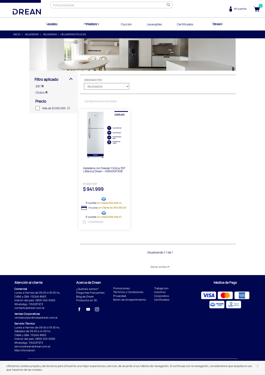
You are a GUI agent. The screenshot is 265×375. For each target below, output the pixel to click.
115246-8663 (38, 296)
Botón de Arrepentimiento (129, 299)
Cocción (125, 24)
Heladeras (32, 34)
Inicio (17, 34)
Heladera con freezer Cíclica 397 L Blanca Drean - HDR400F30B (104, 169)
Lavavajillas (154, 24)
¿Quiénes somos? (87, 289)
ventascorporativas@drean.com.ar (36, 317)
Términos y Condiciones (128, 292)
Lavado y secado (51, 24)
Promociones (121, 288)
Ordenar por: (93, 79)
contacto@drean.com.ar (29, 308)
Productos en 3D (86, 300)
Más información (24, 350)
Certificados (185, 24)
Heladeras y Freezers (91, 24)
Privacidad (119, 296)
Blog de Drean (85, 296)
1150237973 (36, 304)
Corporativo (161, 296)
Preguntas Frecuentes (90, 292)
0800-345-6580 (45, 300)
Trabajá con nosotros (161, 290)
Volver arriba (159, 267)
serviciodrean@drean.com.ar (32, 346)
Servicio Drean (218, 24)
